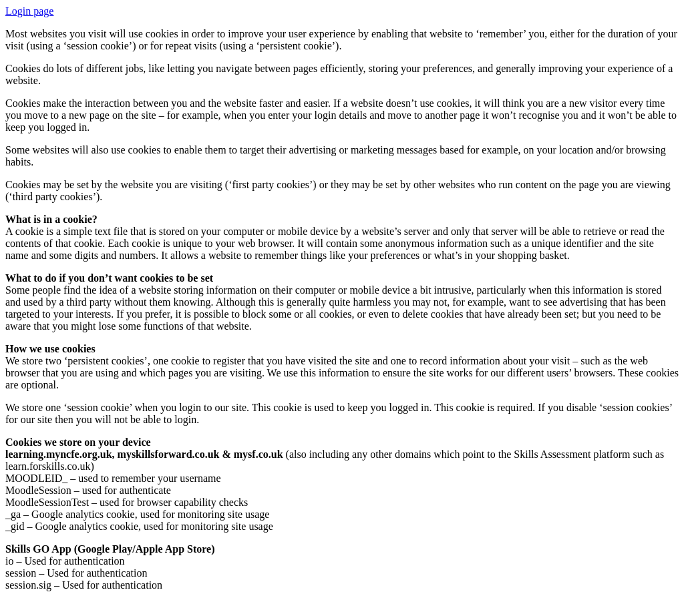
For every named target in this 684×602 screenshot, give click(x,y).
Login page (29, 11)
